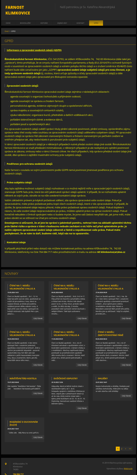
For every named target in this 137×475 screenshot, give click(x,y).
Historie (44, 18)
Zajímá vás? (62, 18)
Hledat (129, 7)
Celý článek (38, 313)
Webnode (128, 463)
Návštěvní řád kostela (23, 373)
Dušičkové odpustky (66, 373)
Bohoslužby (25, 18)
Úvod (8, 18)
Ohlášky (103, 373)
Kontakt (80, 18)
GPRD (96, 18)
